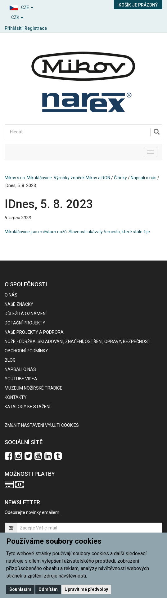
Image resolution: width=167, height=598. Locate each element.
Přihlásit (13, 28)
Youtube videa (21, 378)
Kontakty (16, 397)
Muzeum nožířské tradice (33, 388)
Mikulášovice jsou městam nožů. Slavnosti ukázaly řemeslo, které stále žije (77, 231)
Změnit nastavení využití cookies (42, 425)
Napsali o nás (143, 177)
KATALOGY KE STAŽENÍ (27, 406)
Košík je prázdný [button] (138, 4)
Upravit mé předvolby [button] (86, 589)
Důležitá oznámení (26, 313)
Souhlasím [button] (20, 589)
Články (120, 177)
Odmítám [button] (48, 589)
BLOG (10, 360)
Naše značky (19, 304)
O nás (11, 294)
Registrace (36, 28)
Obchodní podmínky (26, 350)
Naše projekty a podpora (34, 332)
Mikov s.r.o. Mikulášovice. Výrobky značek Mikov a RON (57, 177)
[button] (42, 7)
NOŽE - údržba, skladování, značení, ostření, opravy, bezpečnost (78, 341)
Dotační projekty (25, 322)
